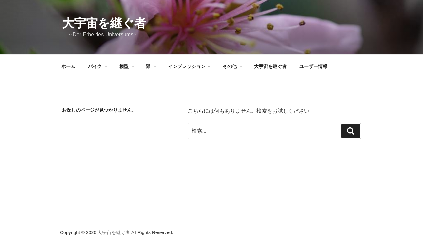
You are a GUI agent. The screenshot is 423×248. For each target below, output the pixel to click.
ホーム (68, 66)
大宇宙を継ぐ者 (104, 23)
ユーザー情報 (313, 66)
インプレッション (190, 66)
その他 (233, 66)
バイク (98, 66)
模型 (127, 66)
